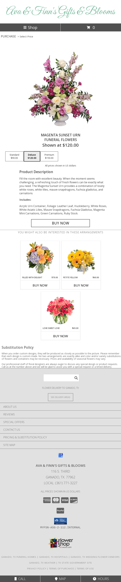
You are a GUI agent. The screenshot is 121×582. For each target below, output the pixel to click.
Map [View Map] (60, 579)
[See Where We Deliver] (60, 397)
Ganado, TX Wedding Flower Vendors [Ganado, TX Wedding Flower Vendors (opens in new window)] (95, 556)
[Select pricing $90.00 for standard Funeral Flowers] (14, 156)
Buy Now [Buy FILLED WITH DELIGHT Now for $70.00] (40, 285)
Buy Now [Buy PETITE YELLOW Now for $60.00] (81, 285)
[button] (60, 521)
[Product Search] (61, 378)
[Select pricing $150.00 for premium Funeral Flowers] (49, 156)
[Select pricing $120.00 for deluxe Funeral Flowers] (32, 156)
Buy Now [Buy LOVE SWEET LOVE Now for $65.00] (60, 336)
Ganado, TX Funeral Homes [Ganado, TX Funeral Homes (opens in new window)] (18, 556)
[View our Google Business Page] (60, 457)
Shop (30, 27)
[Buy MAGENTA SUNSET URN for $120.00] (60, 223)
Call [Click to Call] (20, 579)
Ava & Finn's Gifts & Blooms (60, 11)
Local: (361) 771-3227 (60, 483)
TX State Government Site (75, 562)
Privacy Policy (36, 568)
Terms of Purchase (61, 568)
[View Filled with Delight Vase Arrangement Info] (40, 258)
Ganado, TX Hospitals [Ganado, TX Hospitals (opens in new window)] (53, 556)
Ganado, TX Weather (42, 562)
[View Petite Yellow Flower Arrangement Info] (81, 258)
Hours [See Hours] (101, 579)
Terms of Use (85, 568)
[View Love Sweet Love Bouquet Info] (60, 309)
